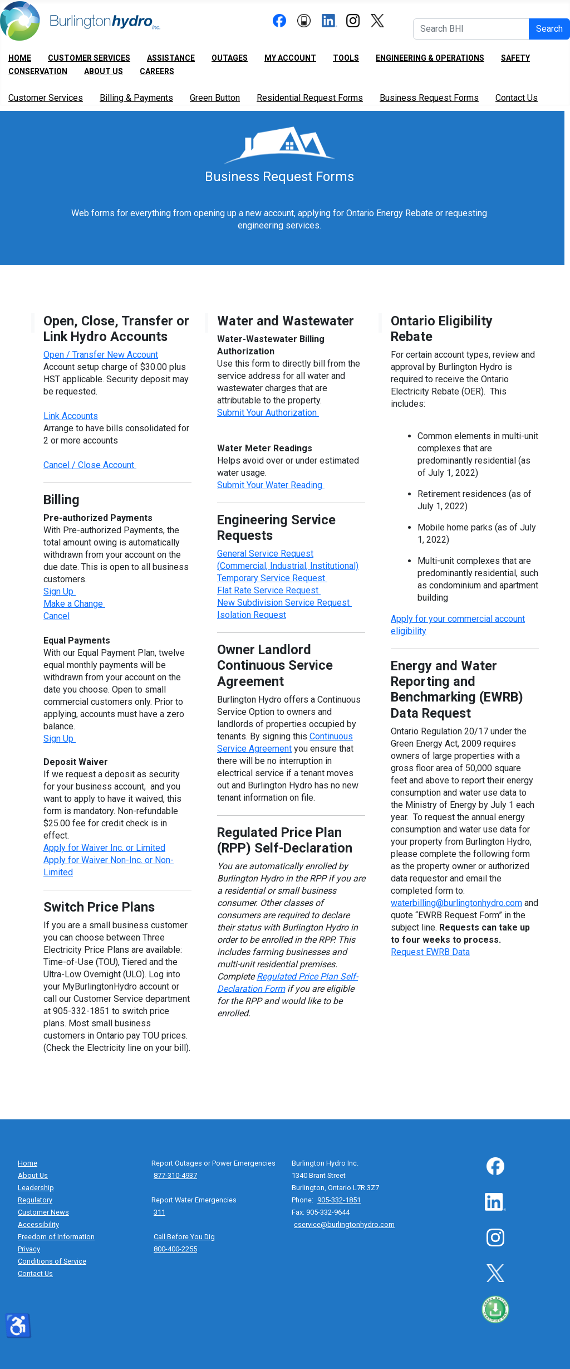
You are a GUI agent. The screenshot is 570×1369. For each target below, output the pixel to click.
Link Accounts (70, 416)
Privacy (29, 1249)
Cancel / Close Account (89, 465)
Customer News (43, 1212)
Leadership (36, 1187)
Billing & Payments (136, 97)
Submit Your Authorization (267, 412)
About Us (103, 71)
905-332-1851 (339, 1200)
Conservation (37, 71)
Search (549, 28)
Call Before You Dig (184, 1236)
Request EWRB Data (430, 952)
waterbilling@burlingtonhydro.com (456, 903)
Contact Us (516, 97)
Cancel (56, 616)
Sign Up (59, 591)
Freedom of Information (56, 1236)
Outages (230, 57)
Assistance (171, 57)
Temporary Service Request (272, 578)
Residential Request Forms (310, 97)
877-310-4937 (175, 1175)
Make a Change (74, 603)
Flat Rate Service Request (269, 590)
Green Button (215, 97)
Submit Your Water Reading (269, 485)
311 (159, 1212)
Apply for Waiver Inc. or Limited (104, 847)
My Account (290, 57)
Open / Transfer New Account (100, 354)
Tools (346, 57)
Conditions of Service (52, 1261)
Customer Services (89, 57)
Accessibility (38, 1224)
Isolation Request (251, 615)
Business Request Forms (429, 97)
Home (19, 57)
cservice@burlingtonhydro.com (344, 1224)
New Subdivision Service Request (284, 602)
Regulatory (35, 1200)
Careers (157, 71)
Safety (515, 57)
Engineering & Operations (430, 57)
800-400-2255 (175, 1249)
